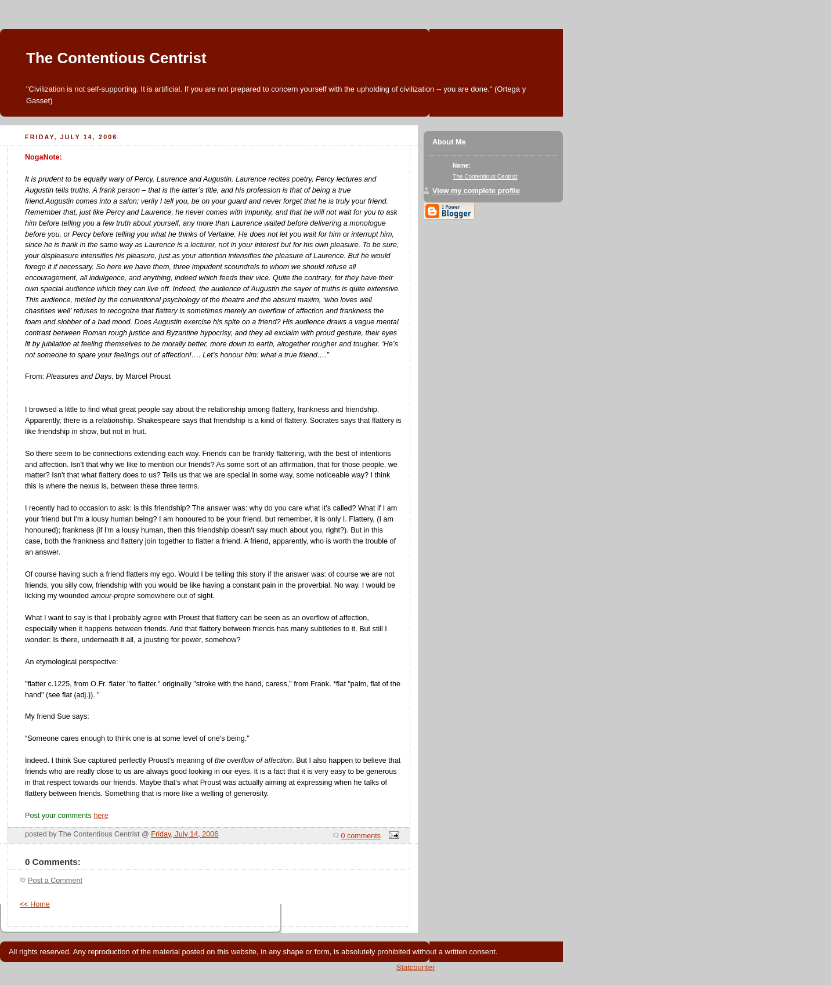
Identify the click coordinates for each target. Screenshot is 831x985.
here (100, 816)
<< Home (35, 904)
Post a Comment (55, 881)
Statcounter (415, 967)
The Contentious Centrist (116, 58)
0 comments (361, 836)
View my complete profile (476, 191)
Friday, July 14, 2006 (184, 834)
